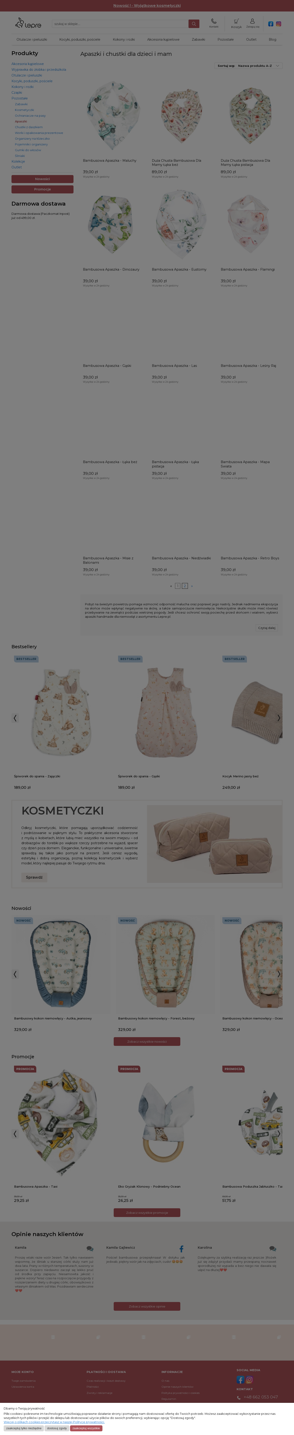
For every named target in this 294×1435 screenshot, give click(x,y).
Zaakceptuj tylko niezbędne (24, 1428)
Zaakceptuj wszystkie (86, 1428)
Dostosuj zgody (57, 1428)
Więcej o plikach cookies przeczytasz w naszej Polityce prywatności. (54, 1422)
